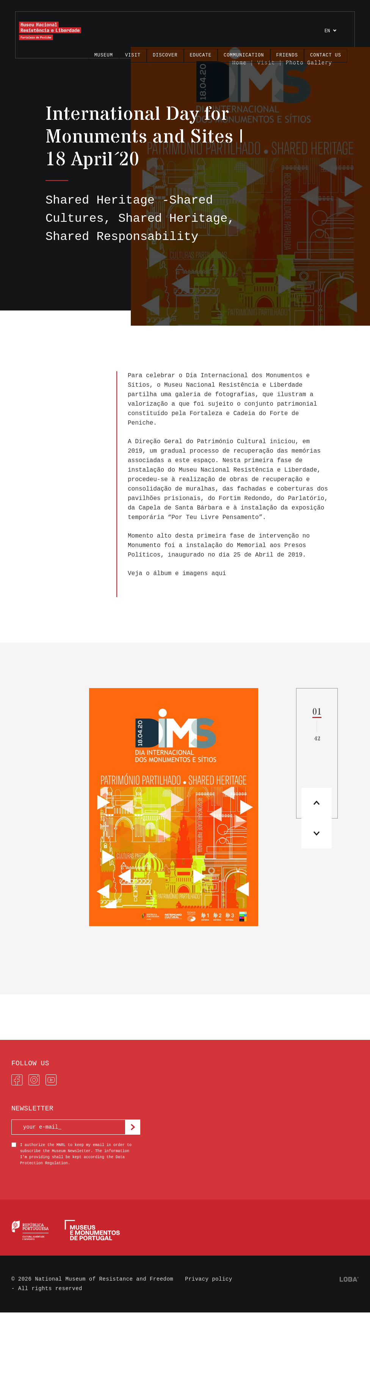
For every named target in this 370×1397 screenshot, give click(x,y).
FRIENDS (287, 55)
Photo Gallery (309, 63)
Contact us (325, 55)
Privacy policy (208, 1279)
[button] (316, 833)
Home (239, 63)
